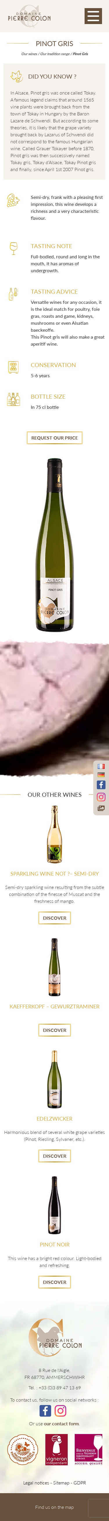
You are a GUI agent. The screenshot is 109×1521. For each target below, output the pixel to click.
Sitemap (61, 1482)
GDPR (80, 1482)
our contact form (61, 1423)
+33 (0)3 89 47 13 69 (60, 1387)
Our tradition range (54, 54)
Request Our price (54, 437)
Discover (54, 918)
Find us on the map (54, 1507)
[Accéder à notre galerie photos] (101, 808)
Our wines (29, 54)
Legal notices (36, 1482)
